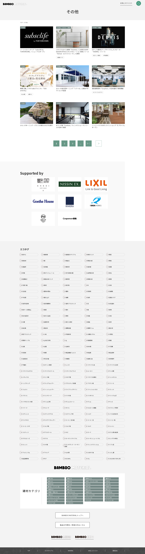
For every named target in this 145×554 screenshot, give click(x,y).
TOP (29, 550)
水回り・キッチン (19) (91, 481)
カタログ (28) (51, 503)
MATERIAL (70, 550)
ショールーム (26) (53, 500)
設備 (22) (69, 478)
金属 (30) (50, 478)
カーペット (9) (109, 500)
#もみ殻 (23, 94)
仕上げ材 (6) (109, 492)
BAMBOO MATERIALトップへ (72, 515)
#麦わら (30, 94)
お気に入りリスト (126, 3)
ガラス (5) (88, 500)
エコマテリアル (49, 550)
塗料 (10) (108, 489)
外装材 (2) (108, 486)
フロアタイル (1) (110, 495)
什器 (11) (50, 495)
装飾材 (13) (88, 478)
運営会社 (115, 550)
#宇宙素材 (105, 55)
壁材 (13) (87, 489)
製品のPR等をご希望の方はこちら (72, 525)
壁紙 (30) (69, 489)
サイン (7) (69, 500)
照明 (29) (69, 481)
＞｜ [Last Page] (89, 143)
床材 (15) (87, 484)
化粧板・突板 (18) (53, 492)
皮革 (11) (50, 481)
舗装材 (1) (108, 478)
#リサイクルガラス (98, 92)
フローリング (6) (90, 495)
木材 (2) (108, 481)
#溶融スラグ (60, 57)
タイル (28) (109, 497)
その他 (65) (70, 503)
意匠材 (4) (50, 484)
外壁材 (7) (50, 489)
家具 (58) (87, 486)
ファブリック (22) (72, 497)
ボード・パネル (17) (72, 495)
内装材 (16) (88, 492)
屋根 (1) (69, 486)
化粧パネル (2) (71, 492)
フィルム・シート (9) (53, 497)
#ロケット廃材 (96, 55)
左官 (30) (108, 484)
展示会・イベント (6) (53, 486)
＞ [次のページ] (99, 143)
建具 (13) (69, 484)
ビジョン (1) (88, 497)
